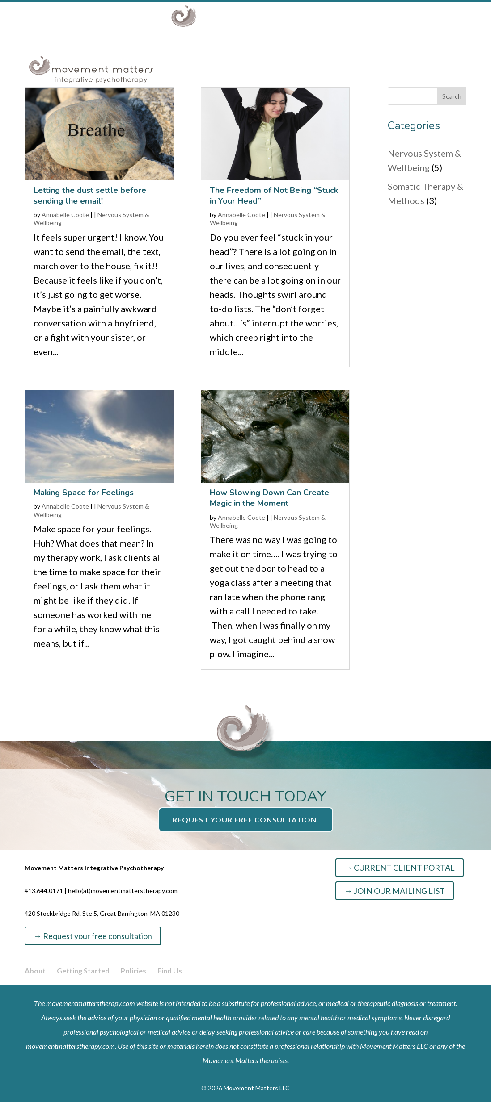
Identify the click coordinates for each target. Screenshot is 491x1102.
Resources (271, 51)
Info (316, 51)
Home (48, 51)
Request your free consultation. (246, 819)
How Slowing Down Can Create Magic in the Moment (269, 498)
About (90, 51)
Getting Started (83, 970)
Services (144, 51)
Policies (133, 970)
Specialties (206, 51)
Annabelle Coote (65, 214)
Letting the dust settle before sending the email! (90, 195)
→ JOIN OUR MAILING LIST (394, 891)
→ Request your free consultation (93, 936)
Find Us (169, 970)
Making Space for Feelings (84, 492)
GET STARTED (380, 51)
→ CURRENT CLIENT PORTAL (399, 867)
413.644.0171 (44, 890)
